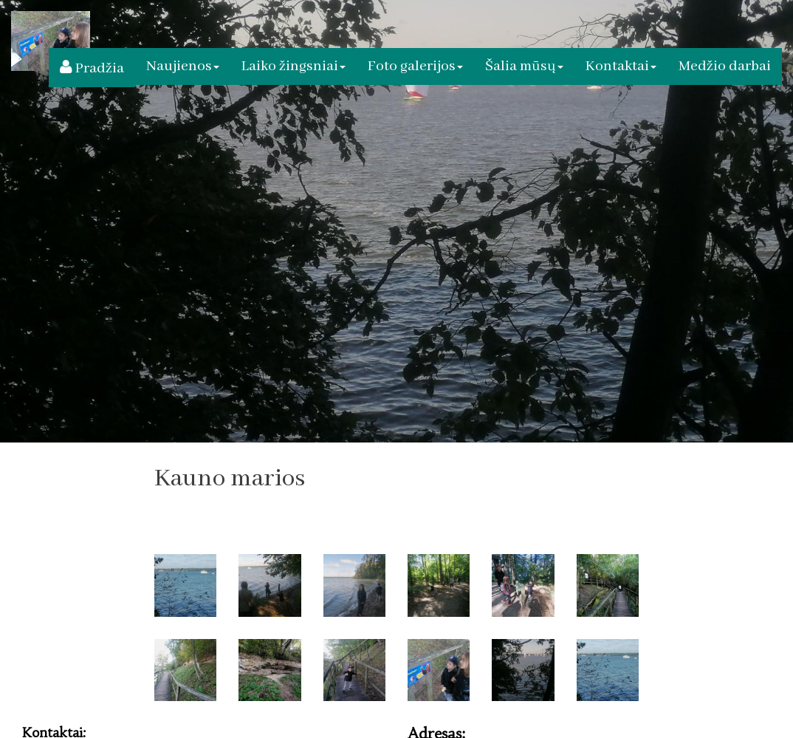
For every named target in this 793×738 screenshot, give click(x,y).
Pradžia (92, 68)
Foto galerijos (415, 66)
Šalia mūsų (524, 66)
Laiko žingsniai (293, 66)
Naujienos (182, 66)
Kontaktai (621, 66)
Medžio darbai (725, 66)
